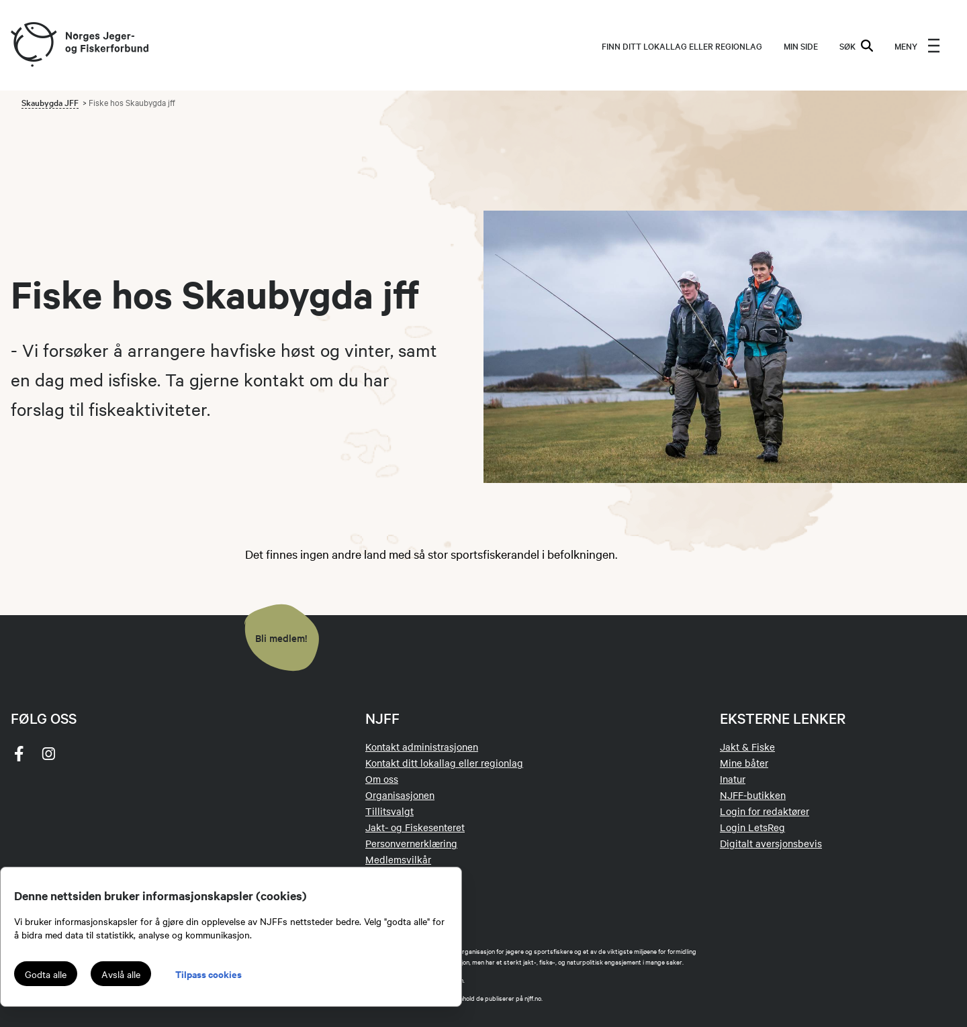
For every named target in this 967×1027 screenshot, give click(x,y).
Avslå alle (120, 974)
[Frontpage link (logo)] (33, 45)
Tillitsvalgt (389, 811)
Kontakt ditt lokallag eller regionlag (444, 762)
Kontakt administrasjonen (421, 746)
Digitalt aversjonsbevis (771, 843)
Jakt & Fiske (747, 746)
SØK (856, 46)
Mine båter (744, 762)
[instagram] (48, 753)
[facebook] (18, 753)
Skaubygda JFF (50, 102)
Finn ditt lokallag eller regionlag (682, 46)
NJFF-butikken (753, 795)
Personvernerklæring (411, 843)
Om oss (381, 779)
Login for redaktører (764, 811)
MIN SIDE (801, 46)
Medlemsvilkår (398, 859)
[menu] (917, 46)
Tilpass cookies (208, 974)
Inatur (732, 779)
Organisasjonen (399, 795)
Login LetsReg (752, 827)
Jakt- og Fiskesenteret (415, 827)
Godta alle (45, 974)
